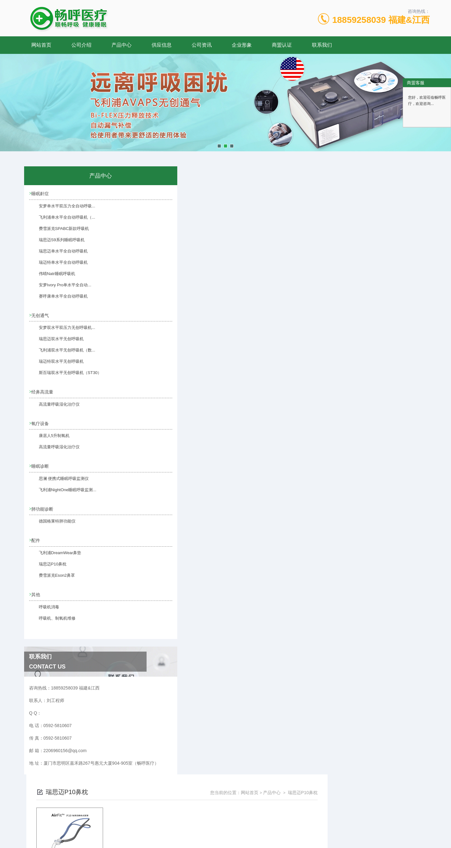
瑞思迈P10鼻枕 (48, 573)
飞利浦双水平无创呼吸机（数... (61, 355)
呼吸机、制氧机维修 (52, 628)
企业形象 (242, 45)
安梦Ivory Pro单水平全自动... (59, 289)
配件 (37, 545)
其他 (37, 600)
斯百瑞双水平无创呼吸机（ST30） (64, 378)
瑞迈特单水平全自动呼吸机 (57, 266)
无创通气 (41, 316)
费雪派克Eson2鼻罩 (52, 584)
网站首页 (41, 45)
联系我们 (322, 45)
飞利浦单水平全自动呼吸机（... (61, 221)
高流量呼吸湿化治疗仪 (54, 410)
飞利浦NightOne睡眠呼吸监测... (61, 497)
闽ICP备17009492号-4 (269, 827)
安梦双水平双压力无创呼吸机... (61, 332)
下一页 (297, 275)
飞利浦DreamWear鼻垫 (54, 561)
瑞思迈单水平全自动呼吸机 (57, 255)
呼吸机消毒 (44, 616)
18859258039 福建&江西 (381, 20)
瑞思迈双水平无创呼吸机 (56, 344)
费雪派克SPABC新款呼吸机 (58, 233)
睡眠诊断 (41, 469)
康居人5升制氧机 (49, 442)
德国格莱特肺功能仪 (52, 529)
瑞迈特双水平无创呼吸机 (56, 366)
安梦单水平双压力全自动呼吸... (61, 210)
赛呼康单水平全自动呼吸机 (57, 300)
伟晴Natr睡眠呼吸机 (52, 278)
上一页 (260, 275)
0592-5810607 (165, 817)
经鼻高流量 (43, 393)
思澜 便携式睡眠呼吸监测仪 (58, 486)
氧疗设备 (41, 426)
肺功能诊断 (43, 513)
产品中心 (121, 45)
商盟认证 (282, 45)
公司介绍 (81, 45)
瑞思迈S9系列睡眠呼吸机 (56, 244)
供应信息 (162, 45)
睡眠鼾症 (41, 193)
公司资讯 (202, 45)
